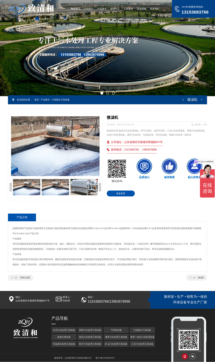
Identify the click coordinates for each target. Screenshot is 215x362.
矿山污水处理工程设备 (116, 344)
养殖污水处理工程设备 (90, 330)
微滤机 (201, 277)
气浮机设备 (116, 330)
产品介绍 (22, 217)
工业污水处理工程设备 (142, 344)
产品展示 (45, 100)
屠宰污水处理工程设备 (116, 337)
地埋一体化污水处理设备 (142, 337)
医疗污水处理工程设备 (90, 344)
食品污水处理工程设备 (90, 337)
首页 (36, 100)
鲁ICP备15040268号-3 (105, 358)
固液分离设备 (64, 337)
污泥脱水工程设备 (61, 100)
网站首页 (75, 9)
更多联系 (120, 193)
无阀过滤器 (25, 277)
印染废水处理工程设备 (64, 344)
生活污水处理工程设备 (64, 330)
